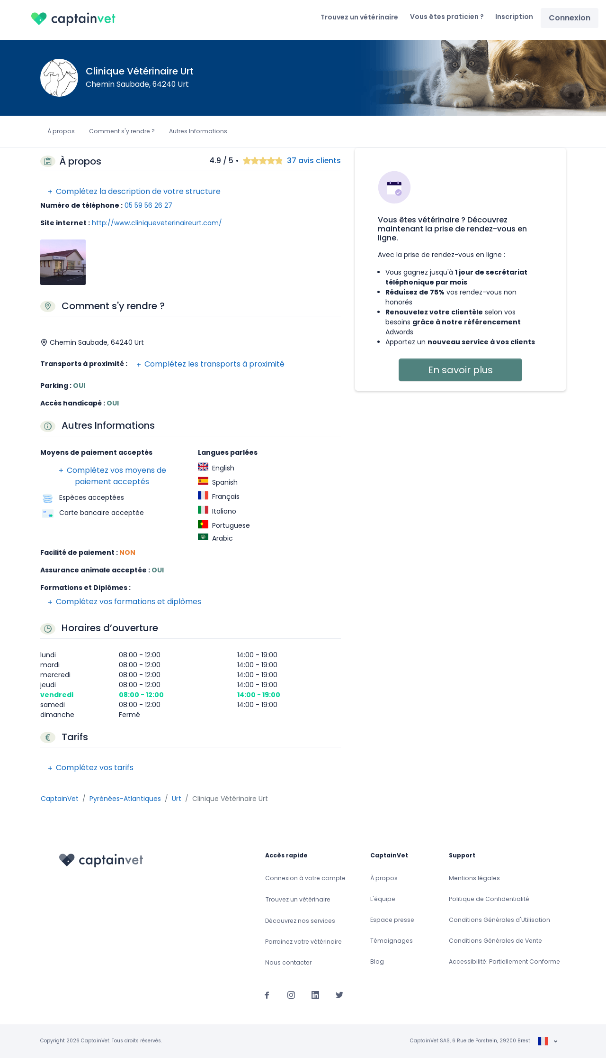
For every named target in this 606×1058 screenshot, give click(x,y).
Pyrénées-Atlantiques (125, 798)
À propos (61, 131)
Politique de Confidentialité (489, 899)
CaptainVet (60, 798)
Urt (176, 798)
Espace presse (392, 920)
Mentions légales (474, 878)
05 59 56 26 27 (148, 205)
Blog (377, 961)
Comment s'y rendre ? (122, 131)
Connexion (569, 17)
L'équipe (382, 899)
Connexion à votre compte (305, 878)
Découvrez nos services (300, 921)
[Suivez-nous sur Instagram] (291, 994)
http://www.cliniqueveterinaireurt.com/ (157, 223)
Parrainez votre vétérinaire (303, 942)
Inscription (514, 16)
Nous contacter (288, 962)
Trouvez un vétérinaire (359, 17)
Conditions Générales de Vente (495, 941)
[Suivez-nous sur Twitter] (339, 994)
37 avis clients (314, 161)
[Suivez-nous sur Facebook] (267, 994)
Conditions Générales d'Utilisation (499, 920)
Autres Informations (198, 131)
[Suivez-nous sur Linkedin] (315, 994)
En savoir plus (460, 370)
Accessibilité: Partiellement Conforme (504, 961)
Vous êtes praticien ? (447, 16)
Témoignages (391, 941)
